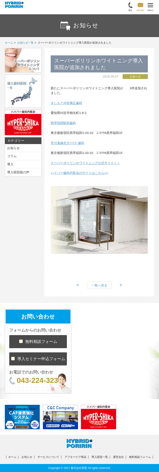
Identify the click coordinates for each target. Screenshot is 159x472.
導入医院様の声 (18, 172)
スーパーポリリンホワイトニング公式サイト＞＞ (85, 163)
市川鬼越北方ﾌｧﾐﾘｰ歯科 (67, 143)
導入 (10, 164)
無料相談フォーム (38, 341)
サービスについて (48, 457)
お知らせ (13, 148)
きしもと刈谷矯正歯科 (66, 103)
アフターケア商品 (75, 457)
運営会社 (118, 457)
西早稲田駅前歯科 (63, 123)
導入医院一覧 (99, 457)
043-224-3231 (35, 380)
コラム (12, 156)
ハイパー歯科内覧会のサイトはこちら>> (79, 173)
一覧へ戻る (99, 285)
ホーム (12, 457)
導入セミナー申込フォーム (38, 359)
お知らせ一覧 (25, 42)
